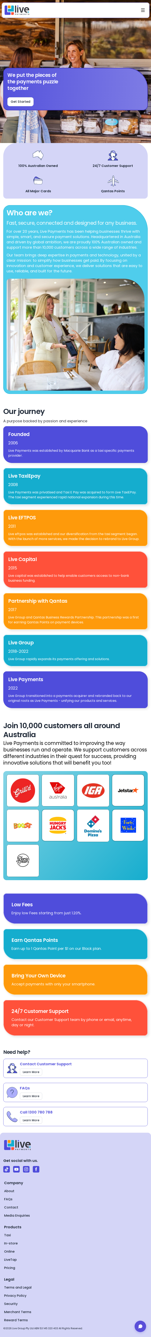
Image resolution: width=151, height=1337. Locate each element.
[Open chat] (140, 1326)
